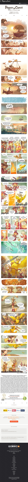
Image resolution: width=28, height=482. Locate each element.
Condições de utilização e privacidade (14, 478)
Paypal (14, 473)
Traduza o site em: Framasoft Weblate (14, 477)
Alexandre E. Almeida (15, 13)
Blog (14, 463)
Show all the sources (14, 421)
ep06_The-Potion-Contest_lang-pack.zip (16, 417)
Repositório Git (14, 419)
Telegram (14, 453)
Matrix (14, 452)
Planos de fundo (14, 469)
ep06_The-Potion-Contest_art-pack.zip (16, 416)
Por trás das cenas (14, 467)
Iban (14, 474)
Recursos (14, 460)
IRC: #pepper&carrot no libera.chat (14, 451)
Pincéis (14, 468)
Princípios (14, 459)
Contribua (14, 461)
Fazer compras (14, 462)
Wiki (14, 466)
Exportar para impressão (14, 418)
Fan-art (14, 458)
